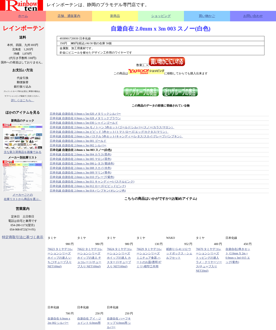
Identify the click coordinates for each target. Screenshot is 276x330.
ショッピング (161, 16)
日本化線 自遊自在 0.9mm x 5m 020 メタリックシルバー (85, 113)
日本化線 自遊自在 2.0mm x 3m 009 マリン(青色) (80, 172)
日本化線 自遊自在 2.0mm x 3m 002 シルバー (78, 145)
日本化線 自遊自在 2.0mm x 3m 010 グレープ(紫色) (82, 177)
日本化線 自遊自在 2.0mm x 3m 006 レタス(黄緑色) (82, 163)
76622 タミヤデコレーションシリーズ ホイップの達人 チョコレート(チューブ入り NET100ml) (90, 258)
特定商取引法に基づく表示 (22, 237)
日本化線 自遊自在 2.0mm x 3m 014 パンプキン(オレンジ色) (88, 190)
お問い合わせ (253, 16)
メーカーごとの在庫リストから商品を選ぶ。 (23, 195)
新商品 (115, 16)
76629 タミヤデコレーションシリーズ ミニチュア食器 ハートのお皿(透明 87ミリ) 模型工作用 (149, 258)
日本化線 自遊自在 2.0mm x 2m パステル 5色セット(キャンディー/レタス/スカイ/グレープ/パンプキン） (116, 136)
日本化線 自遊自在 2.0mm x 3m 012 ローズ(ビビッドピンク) (88, 186)
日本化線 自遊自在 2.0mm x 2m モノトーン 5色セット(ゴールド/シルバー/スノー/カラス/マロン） (112, 127)
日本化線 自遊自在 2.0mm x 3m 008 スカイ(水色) (80, 168)
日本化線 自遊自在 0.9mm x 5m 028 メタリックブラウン (85, 118)
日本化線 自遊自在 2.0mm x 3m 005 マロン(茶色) (80, 158)
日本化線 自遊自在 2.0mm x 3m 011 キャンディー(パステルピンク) (92, 181)
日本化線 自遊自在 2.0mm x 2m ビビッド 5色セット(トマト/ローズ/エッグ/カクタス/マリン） (109, 131)
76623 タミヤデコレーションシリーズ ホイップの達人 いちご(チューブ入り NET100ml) (60, 258)
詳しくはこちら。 (22, 100)
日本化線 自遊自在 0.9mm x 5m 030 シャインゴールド (84, 122)
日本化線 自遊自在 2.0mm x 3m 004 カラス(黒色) (80, 154)
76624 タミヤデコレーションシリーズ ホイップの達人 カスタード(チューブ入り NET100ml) (119, 258)
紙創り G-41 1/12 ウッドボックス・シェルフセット (179, 253)
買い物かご (207, 16)
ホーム (23, 16)
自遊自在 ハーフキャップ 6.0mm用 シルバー (119, 323)
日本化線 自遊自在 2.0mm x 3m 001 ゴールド (78, 140)
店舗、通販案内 (69, 16)
